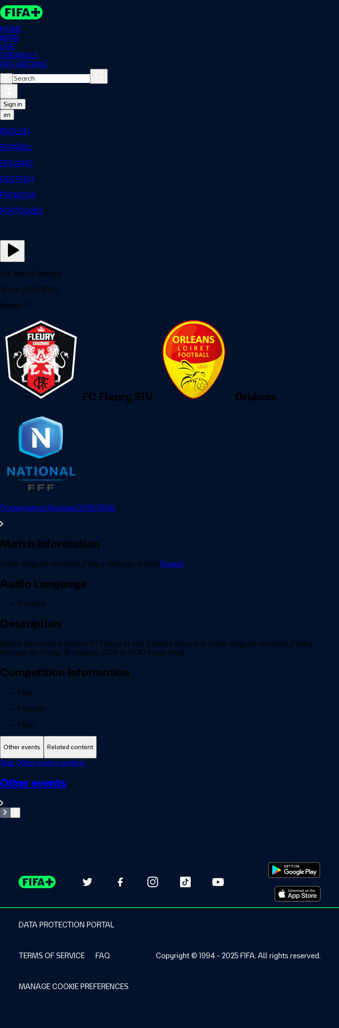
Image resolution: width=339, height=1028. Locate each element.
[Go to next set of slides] (15, 812)
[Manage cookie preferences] (73, 986)
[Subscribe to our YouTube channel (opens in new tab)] (218, 882)
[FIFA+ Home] (21, 12)
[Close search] (6, 78)
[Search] (99, 76)
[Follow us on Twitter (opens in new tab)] (87, 882)
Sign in (13, 104)
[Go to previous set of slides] (5, 812)
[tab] (22, 747)
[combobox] (51, 78)
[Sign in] (9, 91)
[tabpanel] (169, 788)
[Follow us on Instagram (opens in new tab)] (152, 882)
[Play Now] (12, 251)
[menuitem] (169, 131)
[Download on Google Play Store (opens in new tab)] (294, 870)
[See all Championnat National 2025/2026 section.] (169, 515)
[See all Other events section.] (169, 791)
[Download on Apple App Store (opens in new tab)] (297, 894)
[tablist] (169, 747)
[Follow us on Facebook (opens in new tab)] (120, 882)
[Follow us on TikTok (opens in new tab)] (185, 882)
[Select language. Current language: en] (7, 114)
